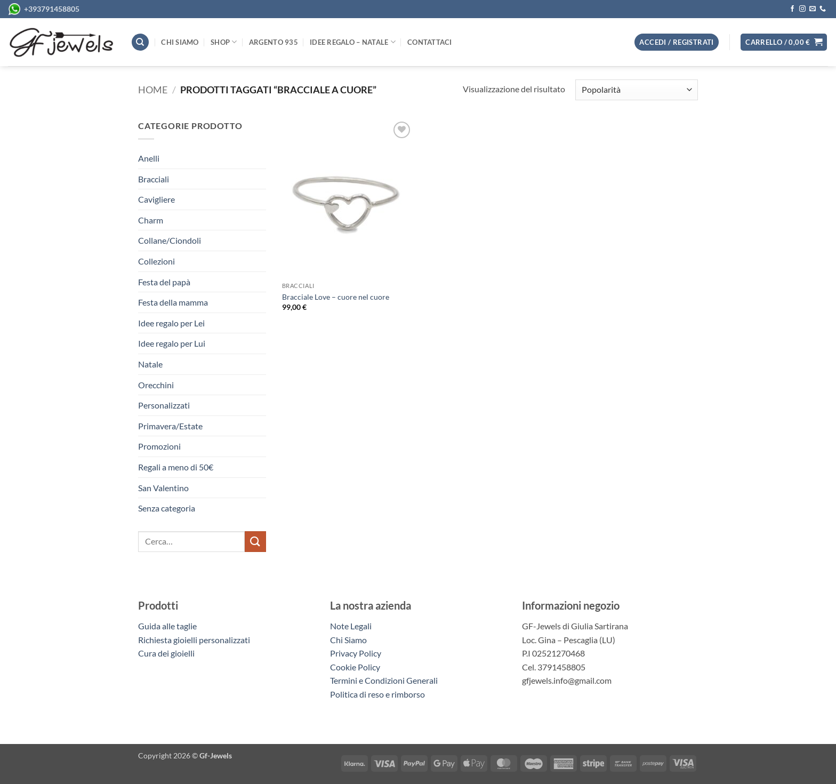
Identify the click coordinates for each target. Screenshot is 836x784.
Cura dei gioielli (166, 653)
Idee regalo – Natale (353, 42)
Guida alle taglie (169, 626)
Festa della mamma (173, 302)
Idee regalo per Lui (171, 343)
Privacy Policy (355, 653)
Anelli (148, 158)
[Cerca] (140, 42)
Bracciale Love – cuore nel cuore (335, 296)
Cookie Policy (355, 667)
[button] (784, 42)
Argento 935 (273, 42)
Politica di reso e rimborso (377, 694)
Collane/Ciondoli (169, 240)
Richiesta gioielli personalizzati (194, 640)
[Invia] (255, 541)
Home (152, 89)
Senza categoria (166, 508)
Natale (150, 364)
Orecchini (156, 385)
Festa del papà (164, 282)
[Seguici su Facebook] (792, 9)
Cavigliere (156, 199)
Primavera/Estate (170, 426)
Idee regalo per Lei (171, 323)
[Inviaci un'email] (812, 9)
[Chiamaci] (822, 9)
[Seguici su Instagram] (802, 9)
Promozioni (159, 446)
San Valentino (163, 488)
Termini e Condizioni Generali (384, 680)
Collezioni (156, 261)
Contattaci (429, 42)
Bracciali (153, 179)
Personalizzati (164, 405)
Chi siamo (179, 42)
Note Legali (351, 626)
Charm (150, 220)
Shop (224, 42)
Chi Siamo (348, 640)
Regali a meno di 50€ (175, 467)
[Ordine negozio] (636, 89)
